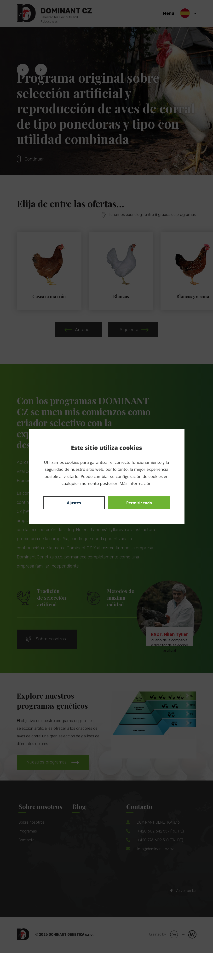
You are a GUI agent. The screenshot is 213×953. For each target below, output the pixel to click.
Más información (135, 483)
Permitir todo (139, 502)
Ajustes (74, 502)
